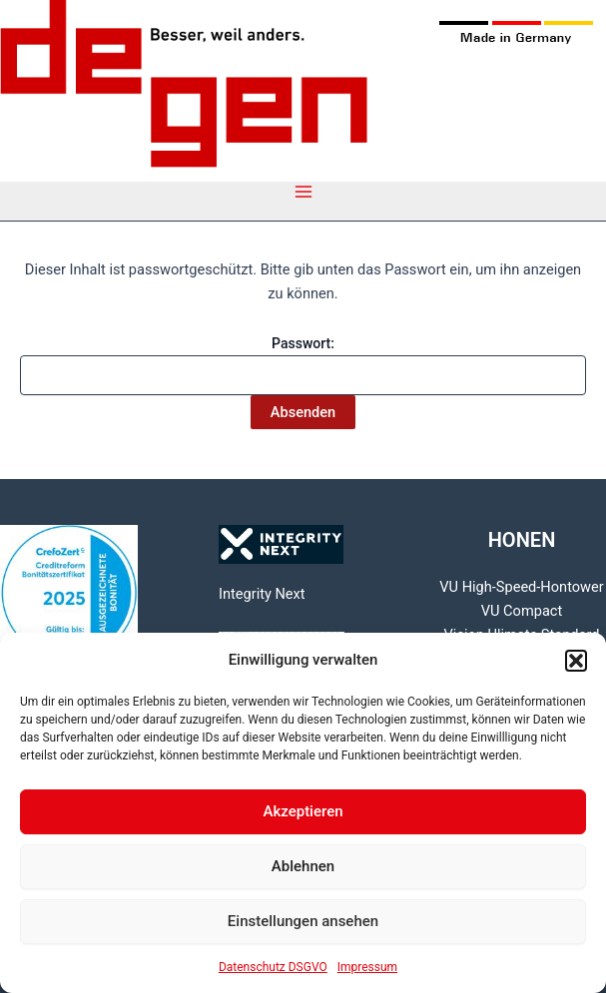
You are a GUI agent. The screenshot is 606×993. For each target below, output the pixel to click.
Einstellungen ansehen (303, 921)
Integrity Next (262, 594)
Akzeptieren (302, 811)
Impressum (367, 967)
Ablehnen (303, 866)
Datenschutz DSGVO (273, 967)
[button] (576, 661)
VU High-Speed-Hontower (521, 587)
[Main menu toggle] (303, 192)
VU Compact (521, 611)
